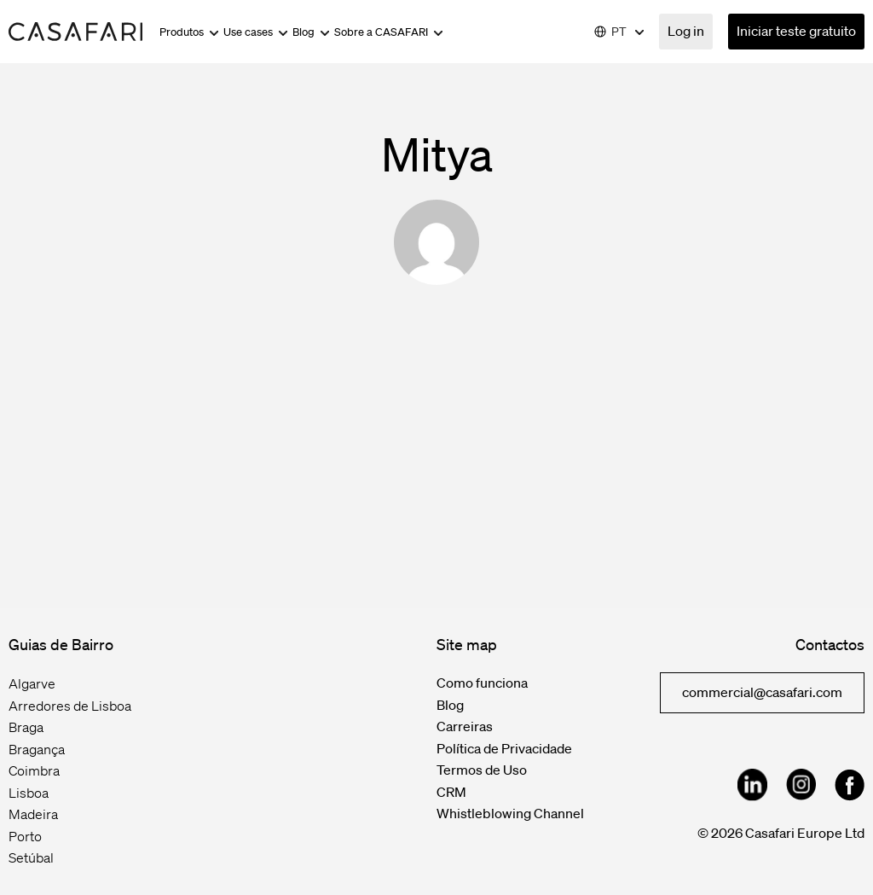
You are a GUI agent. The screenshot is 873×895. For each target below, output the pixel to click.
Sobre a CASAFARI (388, 32)
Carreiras (464, 726)
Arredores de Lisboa (70, 705)
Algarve (32, 683)
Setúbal (31, 857)
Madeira (33, 813)
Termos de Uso (481, 769)
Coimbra (34, 770)
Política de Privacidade (504, 748)
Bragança (37, 749)
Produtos (189, 32)
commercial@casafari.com (762, 691)
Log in (686, 30)
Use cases (255, 32)
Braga (26, 726)
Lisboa (29, 792)
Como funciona (482, 682)
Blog (311, 32)
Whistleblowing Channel (510, 813)
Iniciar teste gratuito (796, 30)
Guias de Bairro (61, 644)
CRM (451, 791)
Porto (25, 836)
